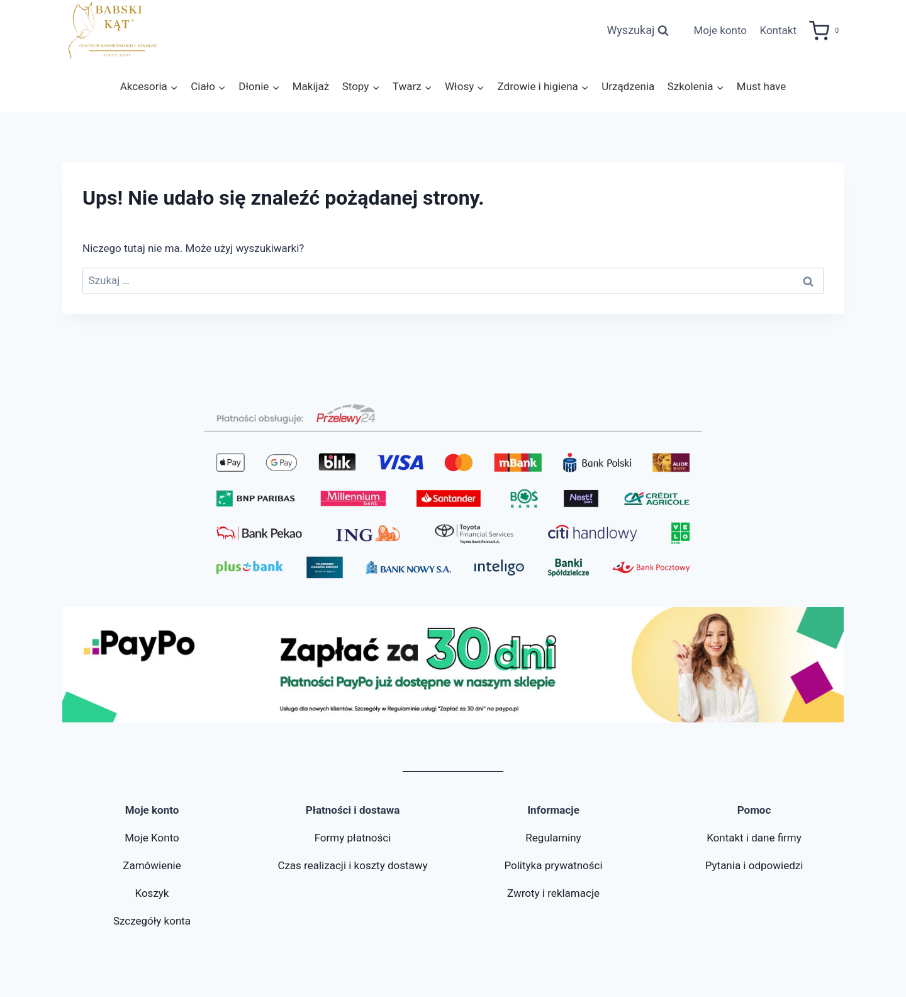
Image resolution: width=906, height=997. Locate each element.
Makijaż (311, 86)
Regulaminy (553, 837)
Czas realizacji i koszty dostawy (352, 865)
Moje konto (720, 30)
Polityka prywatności (553, 865)
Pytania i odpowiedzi (754, 865)
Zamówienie (152, 865)
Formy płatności (353, 837)
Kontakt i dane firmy (754, 837)
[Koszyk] (826, 31)
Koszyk (152, 893)
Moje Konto (152, 837)
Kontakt (778, 30)
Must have (761, 86)
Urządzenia (627, 86)
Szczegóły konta (152, 920)
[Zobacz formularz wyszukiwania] (637, 30)
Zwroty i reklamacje (553, 893)
